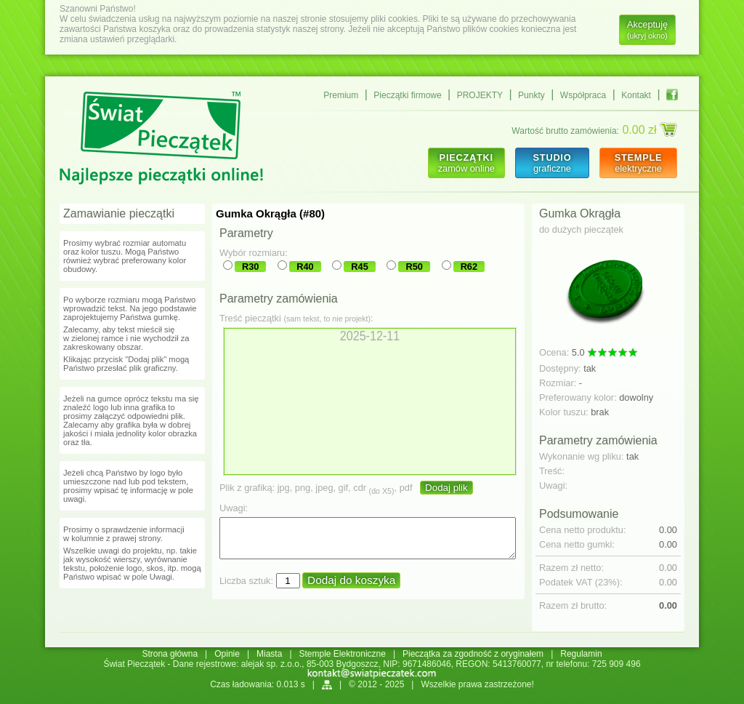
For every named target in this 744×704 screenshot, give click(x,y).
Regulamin (581, 654)
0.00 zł (649, 129)
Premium (340, 95)
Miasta (269, 654)
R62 (469, 266)
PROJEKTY (480, 95)
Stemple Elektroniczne (342, 654)
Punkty (531, 95)
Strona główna (170, 654)
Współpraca (583, 95)
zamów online (466, 163)
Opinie (227, 654)
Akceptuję (647, 29)
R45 (359, 266)
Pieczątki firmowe (407, 95)
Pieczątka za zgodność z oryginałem (473, 654)
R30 (250, 266)
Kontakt (636, 95)
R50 (413, 266)
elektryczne (638, 163)
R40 (304, 266)
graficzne (551, 163)
